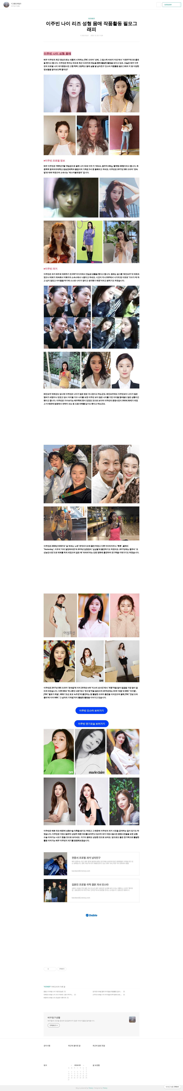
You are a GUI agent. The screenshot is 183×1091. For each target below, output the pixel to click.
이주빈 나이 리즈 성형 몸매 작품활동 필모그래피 (91, 26)
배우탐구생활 (54, 1017)
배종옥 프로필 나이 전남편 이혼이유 (55, 998)
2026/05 (77, 1065)
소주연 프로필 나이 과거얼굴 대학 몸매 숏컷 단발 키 (107, 995)
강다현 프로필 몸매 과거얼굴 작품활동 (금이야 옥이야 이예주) (107, 992)
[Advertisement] (91, 425)
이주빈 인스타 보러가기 (91, 710)
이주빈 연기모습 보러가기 (91, 723)
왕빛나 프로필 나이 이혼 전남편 (53, 992)
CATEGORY (171, 5)
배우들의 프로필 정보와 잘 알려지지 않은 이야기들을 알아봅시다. (71, 1021)
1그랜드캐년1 (17, 3)
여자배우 (91, 18)
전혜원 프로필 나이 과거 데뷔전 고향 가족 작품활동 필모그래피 (58, 995)
